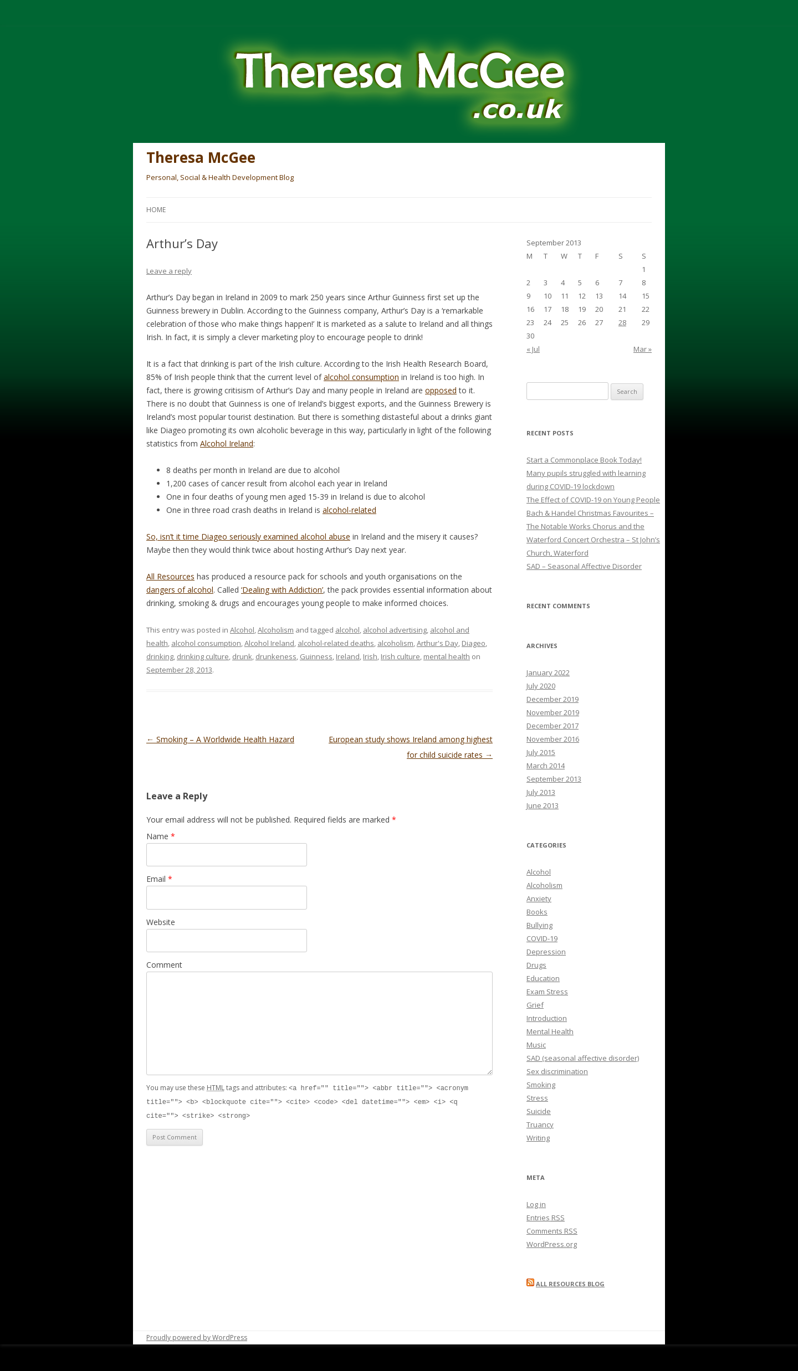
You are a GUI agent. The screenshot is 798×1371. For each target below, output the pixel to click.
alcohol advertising (395, 630)
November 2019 (552, 712)
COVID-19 (541, 938)
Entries (545, 1218)
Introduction (546, 1018)
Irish (370, 656)
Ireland (348, 656)
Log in (536, 1204)
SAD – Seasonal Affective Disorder (584, 566)
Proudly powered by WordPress (196, 1337)
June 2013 (542, 805)
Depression (546, 952)
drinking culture (203, 656)
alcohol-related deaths (336, 643)
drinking (159, 656)
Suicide (538, 1111)
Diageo (473, 643)
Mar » (642, 349)
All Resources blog (570, 1284)
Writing (538, 1138)
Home (156, 209)
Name (160, 836)
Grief (535, 1005)
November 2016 (552, 739)
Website (160, 922)
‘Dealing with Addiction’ (282, 589)
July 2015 (540, 752)
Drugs (536, 965)
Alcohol (242, 630)
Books (537, 912)
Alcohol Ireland (226, 443)
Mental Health (550, 1031)
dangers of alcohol (179, 589)
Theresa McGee (200, 157)
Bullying (539, 925)
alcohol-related (349, 510)
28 (622, 322)
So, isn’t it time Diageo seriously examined (223, 536)
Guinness (316, 656)
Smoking (540, 1085)
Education (543, 978)
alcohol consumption (361, 377)
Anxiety (538, 898)
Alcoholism (276, 630)
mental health (446, 656)
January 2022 (548, 672)
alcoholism (395, 643)
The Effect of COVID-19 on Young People (593, 500)
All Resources (170, 576)
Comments (551, 1231)
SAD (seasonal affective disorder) (582, 1058)
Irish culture (400, 656)
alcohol (347, 630)
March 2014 (545, 766)
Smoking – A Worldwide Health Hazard (220, 739)
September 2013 (553, 779)
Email (159, 879)
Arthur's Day (437, 643)
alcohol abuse (325, 536)
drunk (242, 656)
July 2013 (540, 792)
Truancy (540, 1124)
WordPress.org (551, 1244)
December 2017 (552, 726)
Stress (537, 1098)
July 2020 (540, 686)
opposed (441, 390)
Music (536, 1045)
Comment (164, 964)
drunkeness (275, 656)
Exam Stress (547, 992)
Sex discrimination (557, 1071)
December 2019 (552, 699)
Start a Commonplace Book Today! (584, 460)
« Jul (533, 349)
